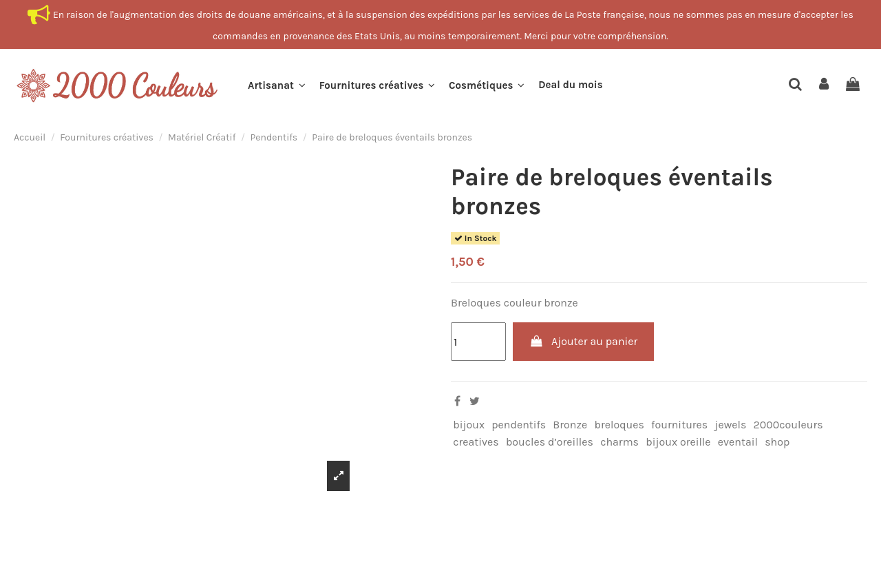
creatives (476, 441)
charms (619, 441)
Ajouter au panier (583, 341)
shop (777, 441)
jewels (730, 424)
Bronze (570, 424)
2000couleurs (788, 424)
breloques (619, 424)
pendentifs (518, 424)
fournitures (679, 424)
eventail (738, 441)
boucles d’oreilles (549, 441)
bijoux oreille (678, 441)
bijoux (469, 424)
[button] (276, 85)
